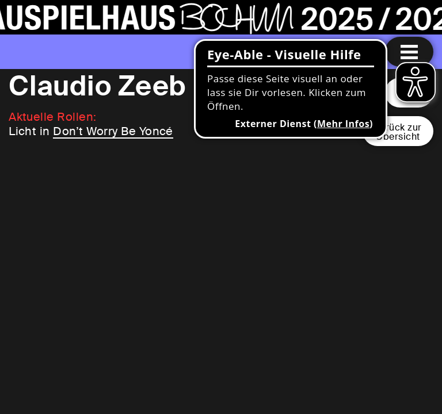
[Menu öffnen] (409, 52)
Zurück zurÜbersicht (398, 132)
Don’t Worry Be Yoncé (113, 131)
